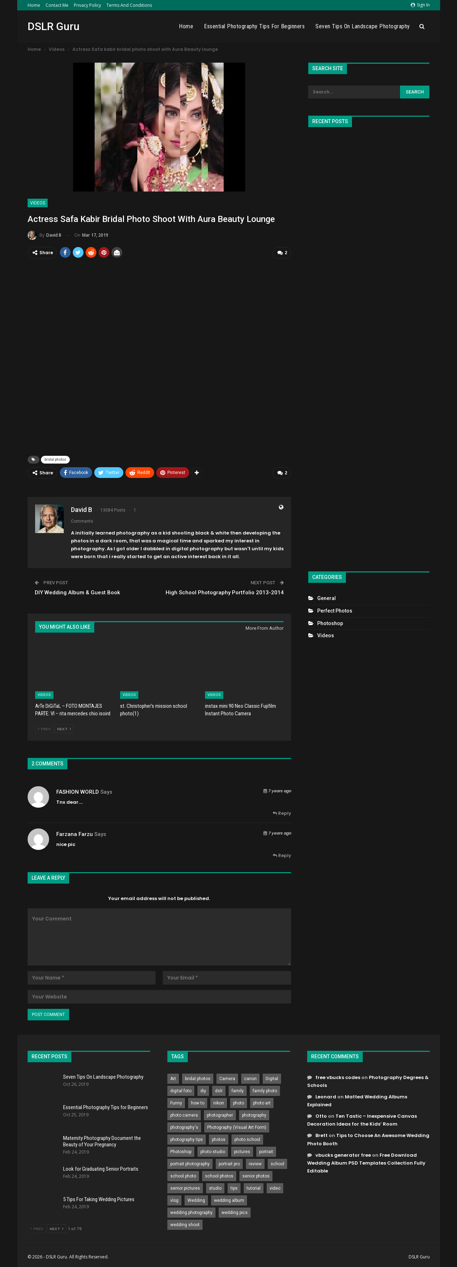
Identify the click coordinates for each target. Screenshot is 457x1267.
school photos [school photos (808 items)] (219, 1174)
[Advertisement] (368, 346)
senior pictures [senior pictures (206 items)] (185, 1187)
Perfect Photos (334, 611)
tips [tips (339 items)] (234, 1187)
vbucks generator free (343, 1154)
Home (34, 5)
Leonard (325, 1096)
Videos (37, 202)
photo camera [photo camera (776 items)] (184, 1114)
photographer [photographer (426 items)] (220, 1114)
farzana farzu (74, 833)
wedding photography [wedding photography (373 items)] (191, 1211)
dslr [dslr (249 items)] (219, 1089)
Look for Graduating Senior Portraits (100, 1168)
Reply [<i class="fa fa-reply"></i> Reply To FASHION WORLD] (282, 812)
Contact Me (57, 5)
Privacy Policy (87, 5)
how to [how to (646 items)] (197, 1101)
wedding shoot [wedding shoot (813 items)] (185, 1223)
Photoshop (330, 623)
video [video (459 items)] (275, 1187)
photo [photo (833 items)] (238, 1101)
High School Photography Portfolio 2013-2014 (225, 591)
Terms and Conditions (129, 5)
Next (64, 728)
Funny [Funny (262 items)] (176, 1101)
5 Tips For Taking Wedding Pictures (98, 1198)
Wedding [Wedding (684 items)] (196, 1199)
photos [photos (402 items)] (218, 1138)
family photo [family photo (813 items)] (265, 1089)
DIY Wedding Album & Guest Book (77, 591)
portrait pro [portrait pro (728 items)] (229, 1162)
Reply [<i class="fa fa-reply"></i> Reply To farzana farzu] (282, 855)
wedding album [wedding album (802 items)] (229, 1199)
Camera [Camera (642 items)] (227, 1077)
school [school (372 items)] (277, 1162)
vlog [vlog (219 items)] (174, 1199)
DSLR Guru (54, 26)
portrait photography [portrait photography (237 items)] (190, 1162)
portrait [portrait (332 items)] (266, 1150)
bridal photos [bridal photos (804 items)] (197, 1077)
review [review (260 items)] (255, 1162)
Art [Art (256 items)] (173, 1077)
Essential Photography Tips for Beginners (254, 26)
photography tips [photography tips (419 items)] (186, 1138)
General (326, 598)
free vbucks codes (337, 1076)
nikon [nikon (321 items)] (218, 1101)
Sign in (420, 5)
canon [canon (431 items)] (250, 1077)
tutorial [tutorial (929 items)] (254, 1187)
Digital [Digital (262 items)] (272, 1077)
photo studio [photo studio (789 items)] (212, 1150)
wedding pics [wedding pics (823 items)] (235, 1211)
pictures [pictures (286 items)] (242, 1150)
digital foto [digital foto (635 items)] (180, 1089)
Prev (44, 728)
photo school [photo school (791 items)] (247, 1138)
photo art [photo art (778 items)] (262, 1101)
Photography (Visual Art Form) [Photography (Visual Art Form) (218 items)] (236, 1126)
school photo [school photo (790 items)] (183, 1174)
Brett (321, 1134)
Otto (321, 1115)
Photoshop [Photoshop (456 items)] (180, 1150)
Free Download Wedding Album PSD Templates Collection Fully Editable (366, 1162)
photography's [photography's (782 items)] (184, 1126)
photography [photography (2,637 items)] (254, 1114)
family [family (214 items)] (238, 1089)
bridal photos (55, 459)
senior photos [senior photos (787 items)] (256, 1174)
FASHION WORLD (77, 791)
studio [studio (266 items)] (215, 1187)
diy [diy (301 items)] (203, 1089)
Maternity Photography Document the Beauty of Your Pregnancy (102, 1140)
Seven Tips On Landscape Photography (362, 26)
